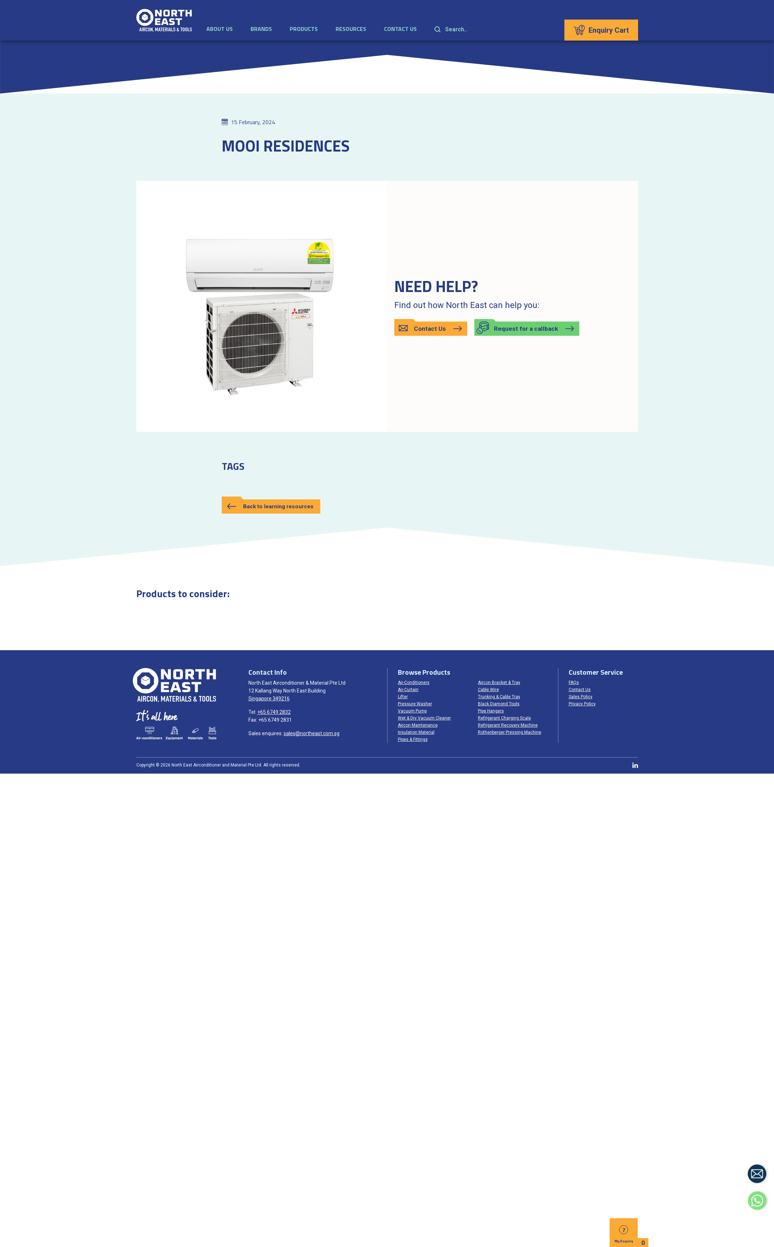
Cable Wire (488, 689)
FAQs (574, 682)
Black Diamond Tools (499, 703)
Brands (261, 29)
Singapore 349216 (269, 698)
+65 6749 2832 (274, 712)
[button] (431, 329)
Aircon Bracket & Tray (499, 682)
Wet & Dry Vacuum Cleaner (424, 718)
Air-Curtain (408, 689)
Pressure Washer (415, 703)
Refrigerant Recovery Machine (508, 725)
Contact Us (400, 29)
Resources (351, 29)
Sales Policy (581, 696)
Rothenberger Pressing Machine (509, 732)
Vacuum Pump (412, 711)
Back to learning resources (280, 506)
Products (304, 29)
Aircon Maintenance (418, 725)
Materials (195, 733)
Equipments (173, 733)
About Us (220, 29)
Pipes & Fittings (413, 739)
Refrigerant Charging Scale (504, 718)
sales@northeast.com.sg (311, 733)
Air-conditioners (149, 733)
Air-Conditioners (414, 682)
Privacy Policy (582, 703)
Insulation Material (416, 732)
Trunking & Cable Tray (499, 696)
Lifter (403, 696)
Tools (211, 733)
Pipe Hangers (491, 711)
